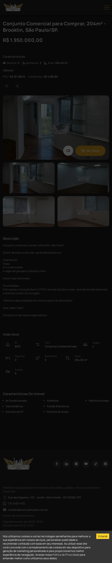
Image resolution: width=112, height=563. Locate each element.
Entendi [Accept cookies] (102, 536)
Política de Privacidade (65, 554)
